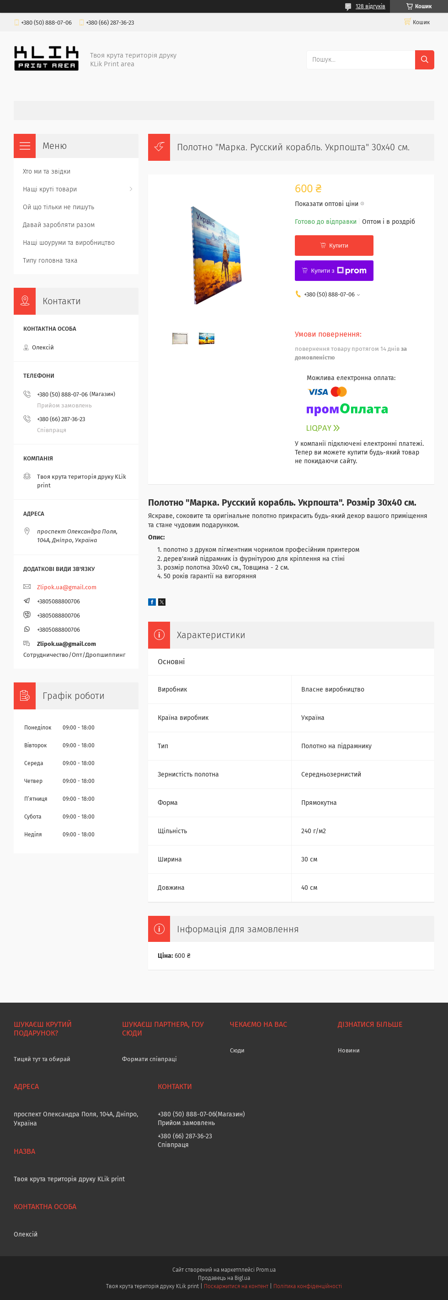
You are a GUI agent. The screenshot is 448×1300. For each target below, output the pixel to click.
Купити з (338, 271)
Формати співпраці (149, 1059)
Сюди (237, 1050)
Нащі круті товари (50, 189)
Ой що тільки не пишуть (58, 207)
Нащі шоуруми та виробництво (69, 243)
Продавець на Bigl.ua (224, 1278)
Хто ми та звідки (46, 171)
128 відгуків (370, 6)
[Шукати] (424, 59)
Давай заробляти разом (59, 225)
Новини (349, 1050)
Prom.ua (266, 1270)
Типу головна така (50, 260)
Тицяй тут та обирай (42, 1059)
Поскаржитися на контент (236, 1286)
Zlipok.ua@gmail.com (66, 587)
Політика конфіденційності (307, 1286)
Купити (338, 245)
